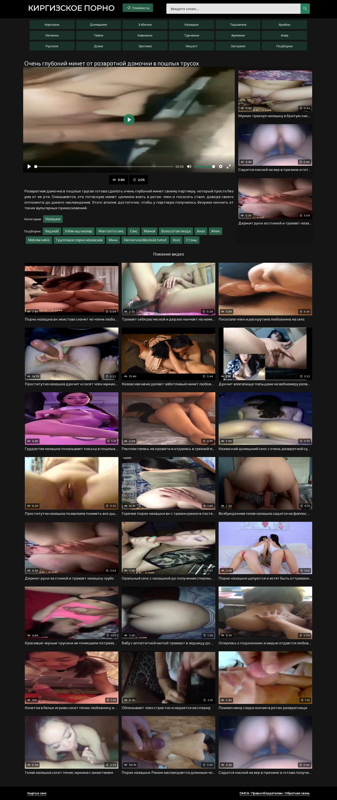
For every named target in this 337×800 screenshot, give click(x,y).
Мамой (149, 231)
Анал (201, 231)
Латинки (52, 35)
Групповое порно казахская (79, 240)
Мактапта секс (111, 231)
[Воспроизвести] (29, 166)
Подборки (284, 46)
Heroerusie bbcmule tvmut (145, 240)
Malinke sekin (39, 240)
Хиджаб (52, 231)
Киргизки (52, 24)
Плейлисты (138, 8)
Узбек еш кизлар (78, 231)
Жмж (215, 231)
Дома (98, 46)
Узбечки (145, 24)
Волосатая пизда (176, 231)
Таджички (238, 24)
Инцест (192, 46)
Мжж (113, 240)
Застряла (238, 46)
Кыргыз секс (37, 793)
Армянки (238, 35)
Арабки (284, 24)
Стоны (191, 240)
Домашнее (98, 24)
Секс (134, 231)
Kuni (176, 240)
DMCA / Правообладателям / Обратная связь (275, 793)
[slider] (104, 166)
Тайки (98, 35)
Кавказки (145, 35)
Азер (284, 35)
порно (71, 8)
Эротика (145, 46)
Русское (52, 46)
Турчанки (191, 35)
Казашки (191, 24)
